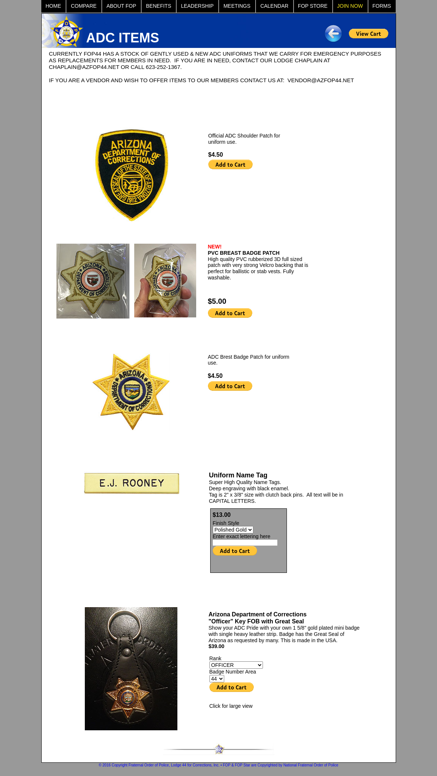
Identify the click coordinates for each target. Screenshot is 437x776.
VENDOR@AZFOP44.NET (321, 80)
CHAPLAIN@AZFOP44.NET (84, 67)
